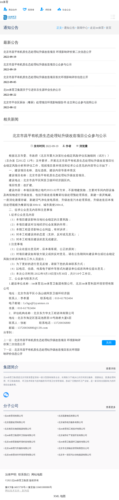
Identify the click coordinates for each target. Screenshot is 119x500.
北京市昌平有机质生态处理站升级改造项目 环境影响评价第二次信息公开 (47, 51)
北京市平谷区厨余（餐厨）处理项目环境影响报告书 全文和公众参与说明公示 (50, 102)
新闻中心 (82, 27)
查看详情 (111, 368)
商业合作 (10, 10)
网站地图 (36, 474)
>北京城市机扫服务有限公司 (70, 422)
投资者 (28, 10)
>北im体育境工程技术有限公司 (71, 429)
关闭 (108, 342)
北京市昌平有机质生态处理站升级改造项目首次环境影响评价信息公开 (45, 77)
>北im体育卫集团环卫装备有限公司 (19, 435)
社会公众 (64, 10)
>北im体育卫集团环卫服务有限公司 (73, 442)
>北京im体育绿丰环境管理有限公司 (19, 455)
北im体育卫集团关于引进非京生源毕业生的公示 (32, 89)
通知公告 (69, 27)
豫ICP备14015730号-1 (16, 487)
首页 (108, 27)
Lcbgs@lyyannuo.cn (36, 303)
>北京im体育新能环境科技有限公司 (19, 442)
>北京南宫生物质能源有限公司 (17, 429)
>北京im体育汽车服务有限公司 (17, 448)
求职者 (45, 10)
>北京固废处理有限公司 (14, 422)
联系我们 (23, 474)
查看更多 (111, 407)
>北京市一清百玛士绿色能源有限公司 (74, 455)
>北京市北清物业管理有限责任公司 (73, 448)
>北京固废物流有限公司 (68, 416)
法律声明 (10, 474)
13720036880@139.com (33, 327)
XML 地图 (59, 496)
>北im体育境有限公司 (13, 416)
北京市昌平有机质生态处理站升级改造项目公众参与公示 (37, 64)
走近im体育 (97, 27)
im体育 (4, 2)
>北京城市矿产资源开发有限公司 (72, 435)
